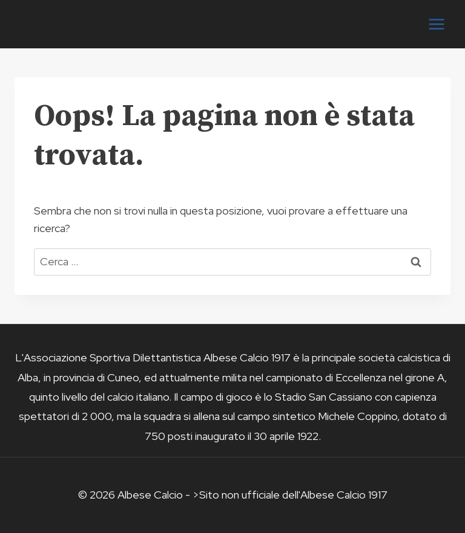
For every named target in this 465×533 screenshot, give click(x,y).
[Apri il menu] (436, 23)
